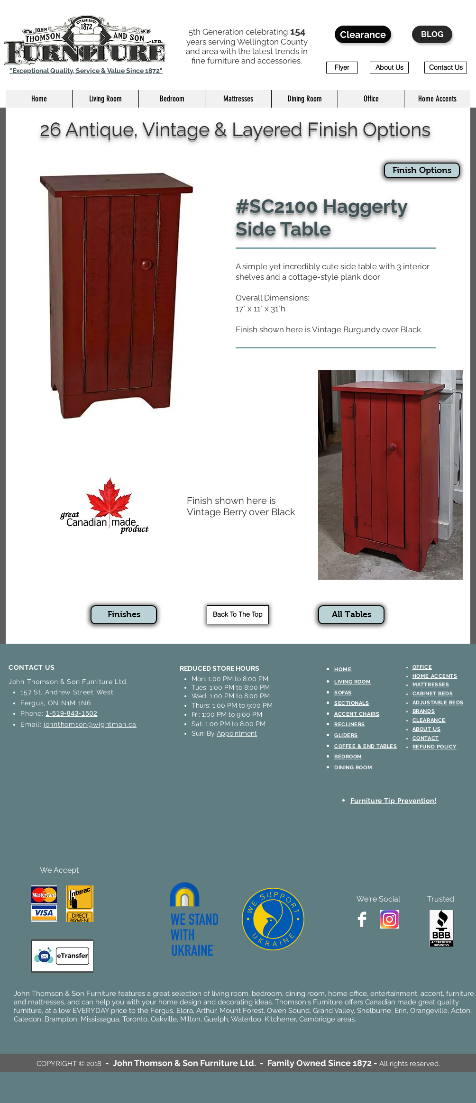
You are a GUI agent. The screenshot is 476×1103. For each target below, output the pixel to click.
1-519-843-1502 (71, 713)
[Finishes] (124, 614)
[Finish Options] (422, 170)
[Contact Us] (445, 67)
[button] (105, 99)
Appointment (237, 733)
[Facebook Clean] (362, 919)
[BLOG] (432, 34)
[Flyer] (342, 67)
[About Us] (389, 67)
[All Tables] (351, 614)
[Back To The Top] (238, 614)
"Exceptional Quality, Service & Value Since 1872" (86, 70)
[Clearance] (363, 34)
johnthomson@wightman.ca (90, 724)
